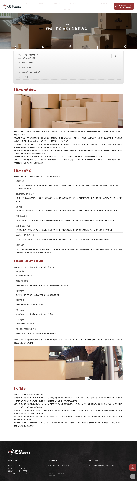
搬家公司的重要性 (28, 62)
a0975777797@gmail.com (28, 473)
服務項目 (73, 3)
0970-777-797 (24, 470)
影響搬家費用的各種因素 (30, 71)
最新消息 (82, 3)
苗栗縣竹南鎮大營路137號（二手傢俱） (106, 465)
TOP (132, 476)
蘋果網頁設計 (52, 475)
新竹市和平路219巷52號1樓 (61, 465)
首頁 (58, 3)
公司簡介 (64, 3)
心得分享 (25, 76)
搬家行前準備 (26, 66)
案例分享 (90, 3)
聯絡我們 (107, 3)
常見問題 (99, 3)
